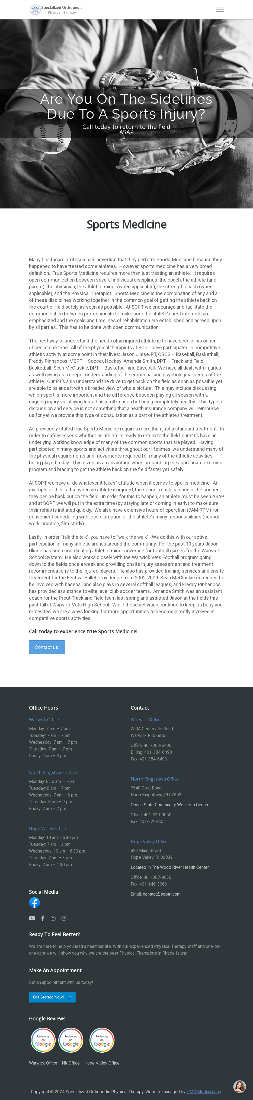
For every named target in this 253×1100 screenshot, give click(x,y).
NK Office (70, 1046)
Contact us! (47, 647)
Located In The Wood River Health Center (170, 867)
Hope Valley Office (102, 1046)
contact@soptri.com (162, 894)
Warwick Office (43, 1046)
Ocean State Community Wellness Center (170, 804)
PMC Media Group (204, 1091)
